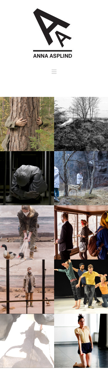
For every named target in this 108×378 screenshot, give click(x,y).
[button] (54, 72)
